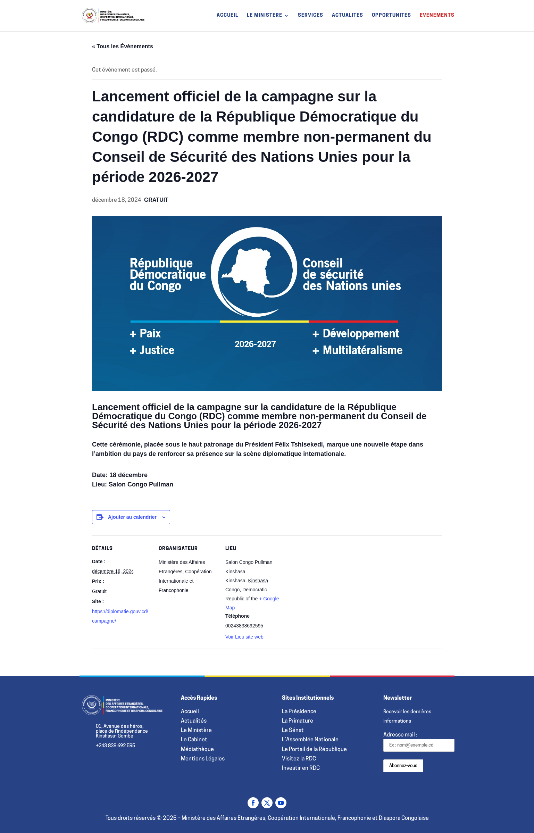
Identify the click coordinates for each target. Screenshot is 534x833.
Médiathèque (197, 749)
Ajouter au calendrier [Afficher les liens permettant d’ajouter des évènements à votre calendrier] (132, 517)
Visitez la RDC (299, 759)
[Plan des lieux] (328, 583)
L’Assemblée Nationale (310, 740)
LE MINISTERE (264, 15)
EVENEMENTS (437, 15)
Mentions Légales (203, 759)
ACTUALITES (347, 15)
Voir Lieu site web (244, 637)
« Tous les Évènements (122, 46)
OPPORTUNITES (391, 15)
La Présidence (299, 712)
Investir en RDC (301, 768)
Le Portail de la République (314, 749)
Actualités (194, 721)
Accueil (190, 712)
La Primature (297, 721)
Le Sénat (293, 730)
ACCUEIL (227, 15)
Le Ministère (196, 730)
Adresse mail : (418, 742)
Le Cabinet (194, 740)
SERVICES (310, 15)
